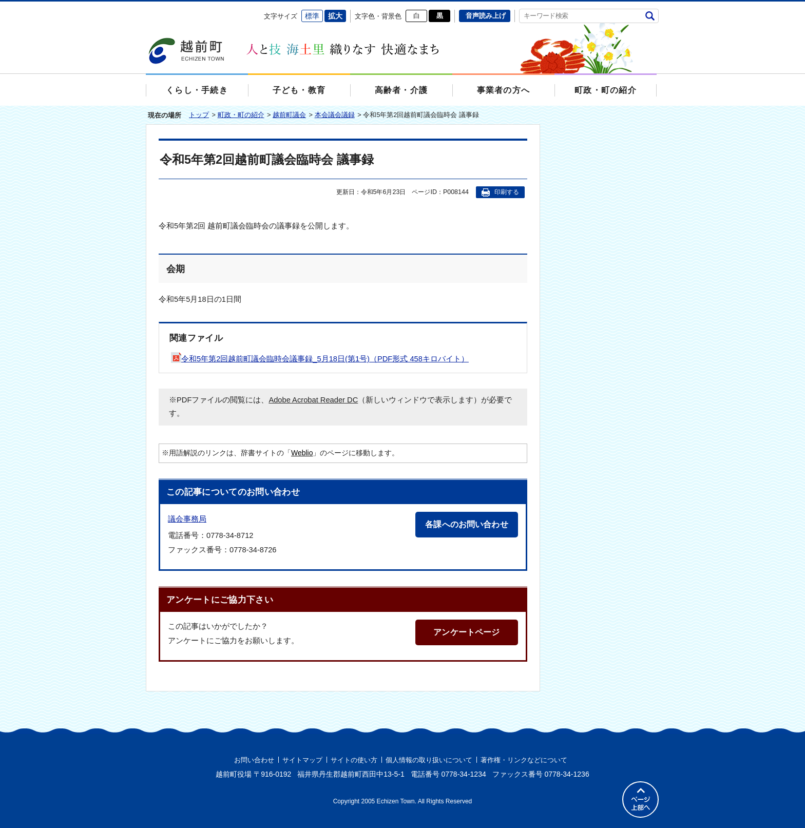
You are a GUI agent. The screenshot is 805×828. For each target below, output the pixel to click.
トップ (199, 115)
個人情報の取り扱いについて (429, 760)
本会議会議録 (335, 115)
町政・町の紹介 (241, 115)
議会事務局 (187, 518)
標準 (312, 16)
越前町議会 (289, 115)
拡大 (335, 16)
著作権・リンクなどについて (524, 760)
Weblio (302, 453)
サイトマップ (302, 760)
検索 (650, 16)
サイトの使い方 (354, 760)
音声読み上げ (486, 16)
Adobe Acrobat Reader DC (313, 400)
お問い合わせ (254, 760)
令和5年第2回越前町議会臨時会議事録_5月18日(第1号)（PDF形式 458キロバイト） (320, 359)
